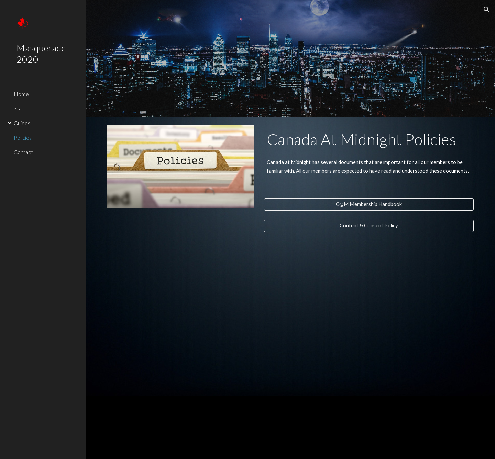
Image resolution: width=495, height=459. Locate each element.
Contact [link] (23, 152)
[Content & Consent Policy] (369, 226)
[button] (486, 9)
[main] (369, 139)
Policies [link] (23, 137)
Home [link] (21, 93)
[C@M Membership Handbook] (369, 204)
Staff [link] (19, 108)
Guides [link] (22, 123)
